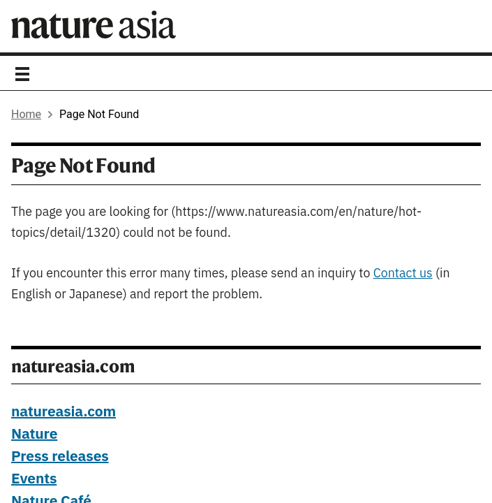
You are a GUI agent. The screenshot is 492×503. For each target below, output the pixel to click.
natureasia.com (63, 412)
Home (26, 114)
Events (34, 479)
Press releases (60, 456)
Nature (34, 434)
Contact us (403, 273)
